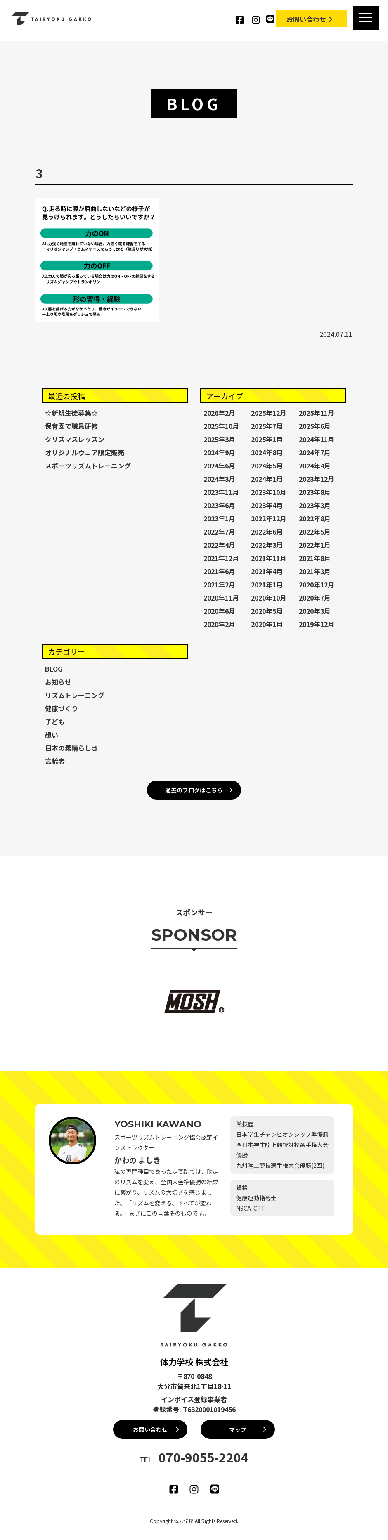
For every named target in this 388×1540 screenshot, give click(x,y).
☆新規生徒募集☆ (71, 413)
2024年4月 (315, 466)
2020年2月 (219, 624)
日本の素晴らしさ (71, 748)
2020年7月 (315, 598)
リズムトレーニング (74, 695)
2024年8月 (267, 452)
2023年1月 (219, 518)
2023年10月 (268, 492)
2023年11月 (221, 492)
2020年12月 (316, 584)
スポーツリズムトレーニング (88, 466)
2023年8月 (315, 492)
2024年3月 (219, 479)
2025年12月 (268, 413)
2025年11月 (316, 413)
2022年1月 (315, 545)
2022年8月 (315, 518)
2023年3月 (315, 505)
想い (51, 735)
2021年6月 (219, 571)
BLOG (53, 669)
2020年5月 (267, 611)
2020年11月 (221, 598)
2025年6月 (315, 426)
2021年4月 (267, 571)
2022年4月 (219, 545)
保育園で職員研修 (71, 426)
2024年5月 (267, 466)
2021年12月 (221, 558)
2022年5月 (315, 532)
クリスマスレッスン (74, 439)
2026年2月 (219, 413)
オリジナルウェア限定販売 (84, 452)
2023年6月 (219, 505)
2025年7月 (267, 426)
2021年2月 (219, 584)
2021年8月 (315, 558)
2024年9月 (219, 452)
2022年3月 (267, 545)
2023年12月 (316, 479)
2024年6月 (219, 466)
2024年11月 (316, 439)
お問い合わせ (310, 19)
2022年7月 (219, 532)
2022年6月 (267, 532)
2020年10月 (268, 598)
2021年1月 (267, 584)
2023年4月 (267, 505)
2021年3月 (315, 571)
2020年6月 (219, 611)
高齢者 (55, 761)
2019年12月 (316, 624)
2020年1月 (267, 624)
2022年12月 (268, 518)
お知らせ (58, 682)
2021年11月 (268, 558)
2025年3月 (219, 439)
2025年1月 (267, 439)
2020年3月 (315, 611)
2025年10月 (221, 426)
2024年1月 (267, 479)
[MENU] (364, 18)
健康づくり (61, 708)
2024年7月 (315, 452)
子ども (55, 721)
